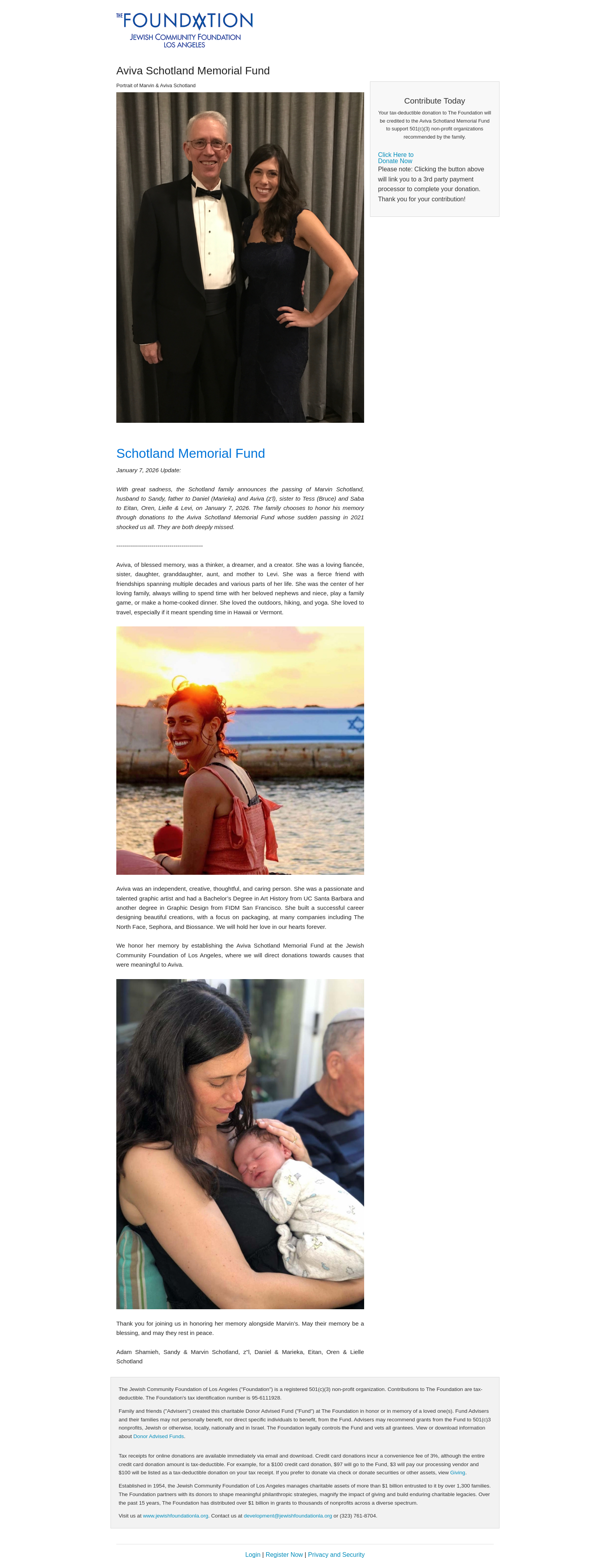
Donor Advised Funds (158, 1436)
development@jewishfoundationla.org (288, 1516)
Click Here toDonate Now (396, 157)
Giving (457, 1472)
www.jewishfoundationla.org (175, 1516)
